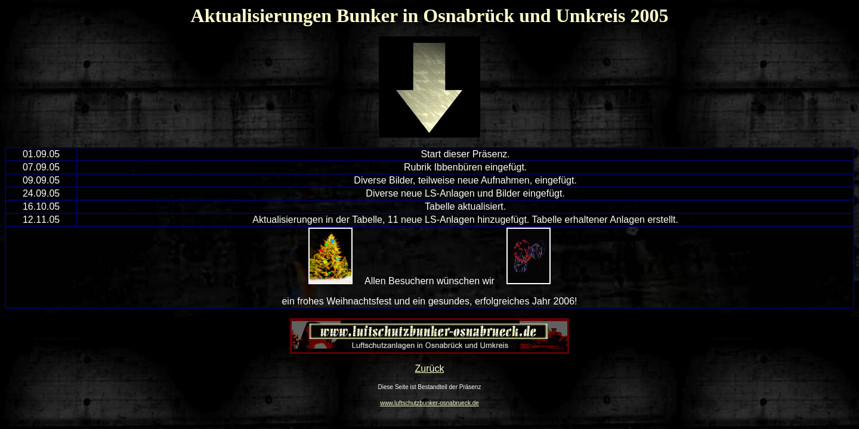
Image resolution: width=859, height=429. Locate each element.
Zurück (429, 368)
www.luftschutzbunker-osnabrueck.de (429, 403)
